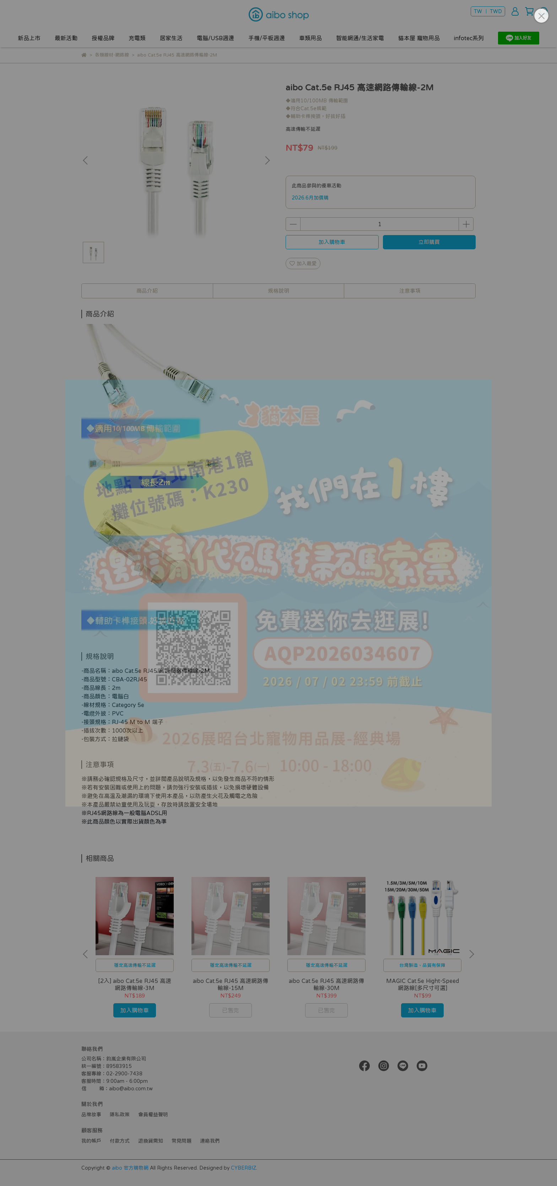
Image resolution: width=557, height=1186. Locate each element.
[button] (267, 160)
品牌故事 (91, 1114)
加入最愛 (303, 263)
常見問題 (181, 1141)
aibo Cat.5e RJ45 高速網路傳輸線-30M (326, 984)
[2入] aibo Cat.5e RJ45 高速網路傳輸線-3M (134, 984)
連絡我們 (210, 1141)
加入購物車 (332, 242)
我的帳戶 (91, 1141)
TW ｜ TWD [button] (488, 11)
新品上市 (29, 38)
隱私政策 (120, 1114)
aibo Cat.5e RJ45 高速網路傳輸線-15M (230, 984)
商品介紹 (147, 291)
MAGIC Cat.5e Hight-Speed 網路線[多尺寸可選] (422, 984)
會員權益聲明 (153, 1114)
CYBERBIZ (243, 1168)
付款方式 (120, 1141)
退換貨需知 (150, 1141)
